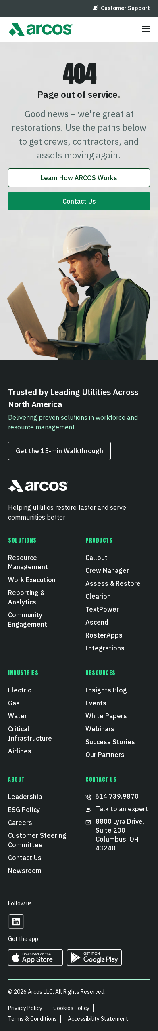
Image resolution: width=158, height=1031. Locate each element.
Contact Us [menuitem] (25, 858)
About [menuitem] (16, 780)
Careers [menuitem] (20, 822)
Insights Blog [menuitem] (106, 690)
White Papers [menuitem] (106, 716)
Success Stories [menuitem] (110, 742)
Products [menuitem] (98, 541)
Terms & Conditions (32, 1019)
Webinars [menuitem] (99, 729)
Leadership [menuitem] (25, 797)
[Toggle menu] (146, 29)
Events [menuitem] (95, 703)
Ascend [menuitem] (96, 622)
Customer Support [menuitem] (121, 8)
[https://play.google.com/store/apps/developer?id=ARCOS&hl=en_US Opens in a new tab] (94, 962)
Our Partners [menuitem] (105, 755)
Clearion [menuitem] (98, 596)
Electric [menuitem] (19, 690)
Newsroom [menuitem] (25, 871)
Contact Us (79, 201)
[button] (38, 489)
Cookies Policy (71, 1008)
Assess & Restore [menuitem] (113, 583)
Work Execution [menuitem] (32, 580)
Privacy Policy (25, 1008)
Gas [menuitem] (14, 703)
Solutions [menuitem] (22, 541)
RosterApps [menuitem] (104, 635)
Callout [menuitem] (96, 557)
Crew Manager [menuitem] (107, 570)
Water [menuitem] (17, 716)
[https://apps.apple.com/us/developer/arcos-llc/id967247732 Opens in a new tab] (35, 962)
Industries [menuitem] (23, 673)
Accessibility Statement (98, 1019)
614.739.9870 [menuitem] (112, 796)
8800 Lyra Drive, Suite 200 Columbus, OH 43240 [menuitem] (115, 834)
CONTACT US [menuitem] (101, 780)
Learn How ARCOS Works (79, 178)
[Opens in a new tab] (16, 927)
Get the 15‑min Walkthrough (59, 451)
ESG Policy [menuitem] (24, 810)
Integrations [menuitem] (105, 648)
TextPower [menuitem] (102, 609)
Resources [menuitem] (100, 673)
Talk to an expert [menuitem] (116, 809)
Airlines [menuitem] (19, 751)
